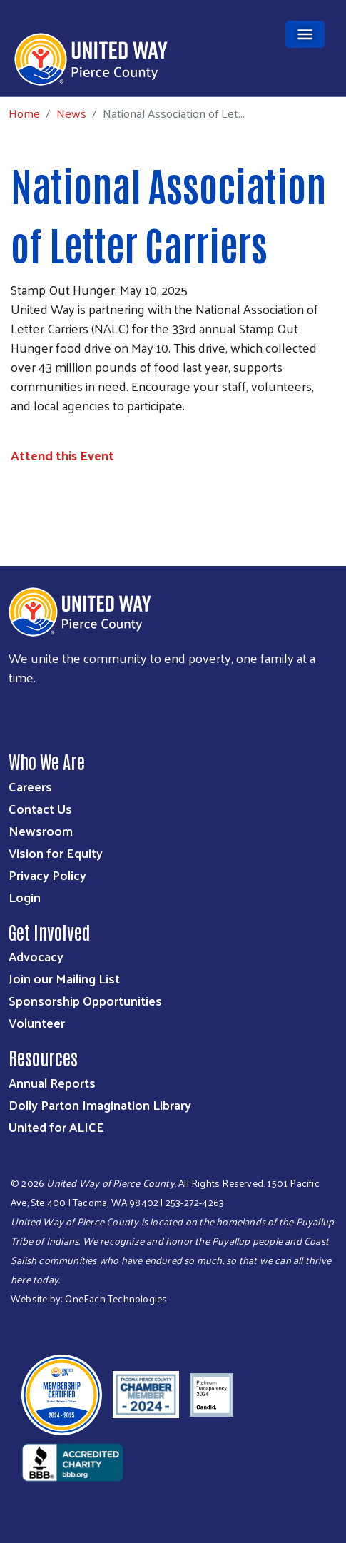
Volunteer (37, 1022)
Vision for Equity (56, 852)
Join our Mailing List (64, 978)
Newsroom (41, 830)
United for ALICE (56, 1126)
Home (24, 113)
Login (25, 897)
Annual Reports (52, 1082)
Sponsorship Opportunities (85, 1000)
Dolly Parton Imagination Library (100, 1104)
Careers (30, 786)
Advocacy (36, 956)
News (71, 112)
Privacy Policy (47, 875)
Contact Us (40, 808)
